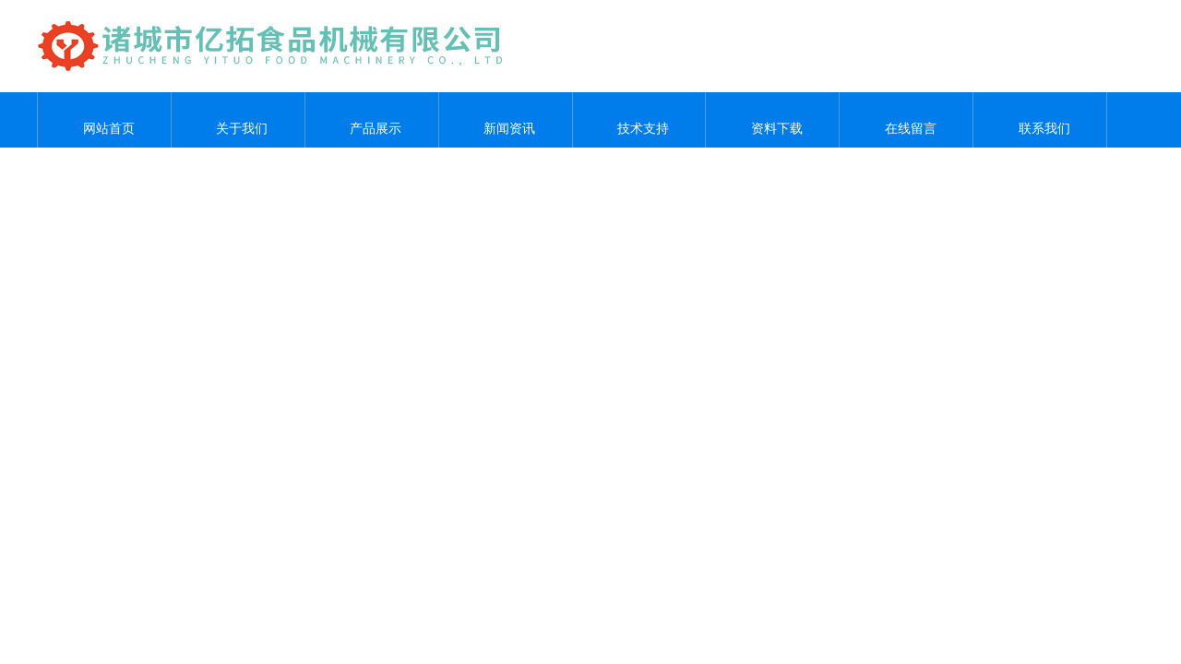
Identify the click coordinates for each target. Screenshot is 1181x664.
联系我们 (1040, 120)
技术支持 (638, 120)
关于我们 (238, 120)
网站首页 (104, 120)
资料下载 (772, 120)
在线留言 (906, 120)
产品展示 (372, 120)
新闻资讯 (505, 120)
